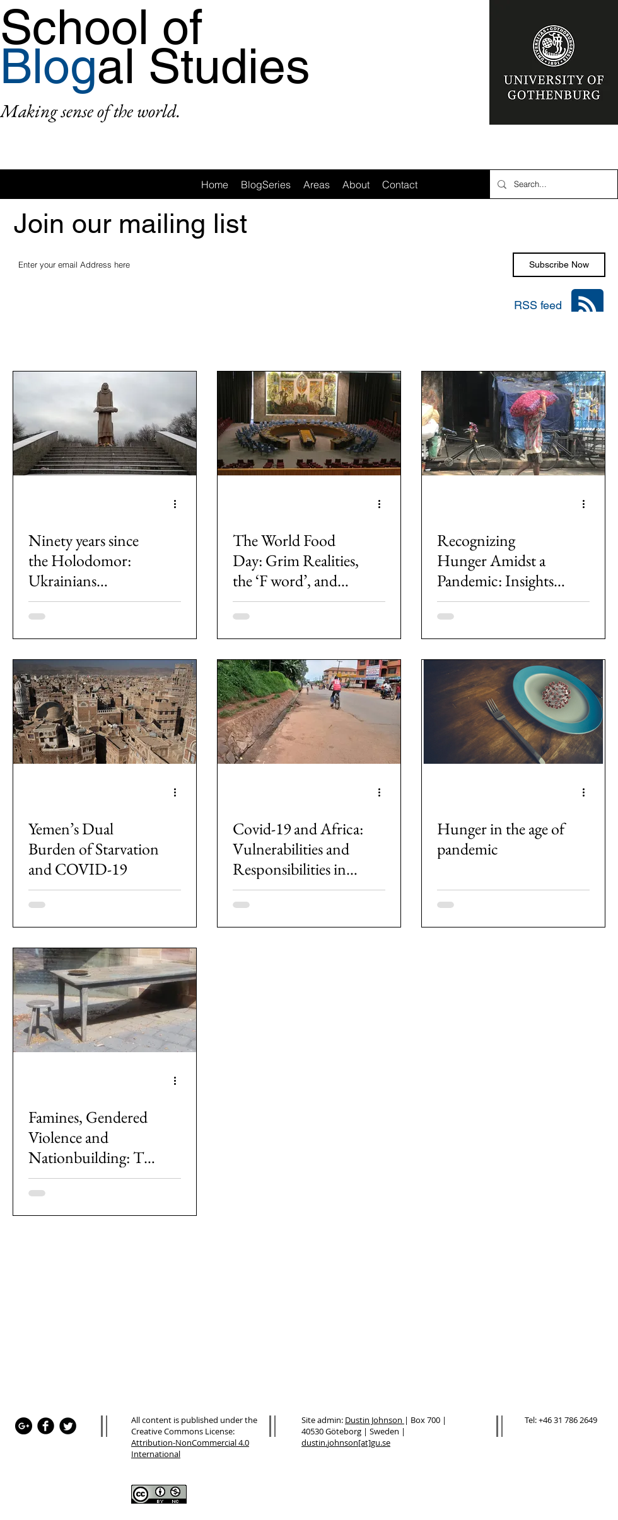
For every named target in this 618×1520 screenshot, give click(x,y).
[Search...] (552, 184)
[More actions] (179, 503)
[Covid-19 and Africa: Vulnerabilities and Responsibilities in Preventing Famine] (309, 712)
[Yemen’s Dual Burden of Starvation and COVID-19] (104, 712)
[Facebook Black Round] (45, 1425)
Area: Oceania (447, 337)
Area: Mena (524, 337)
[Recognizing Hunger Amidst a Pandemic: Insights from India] (513, 423)
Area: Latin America (247, 337)
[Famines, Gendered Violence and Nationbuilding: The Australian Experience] (104, 1000)
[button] (589, 338)
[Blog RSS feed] (587, 305)
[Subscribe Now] (559, 264)
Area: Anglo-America (353, 337)
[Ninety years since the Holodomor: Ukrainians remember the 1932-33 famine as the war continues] (104, 423)
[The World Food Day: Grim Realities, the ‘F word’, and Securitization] (309, 423)
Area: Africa (94, 337)
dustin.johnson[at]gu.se (345, 1442)
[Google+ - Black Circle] (23, 1425)
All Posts (29, 337)
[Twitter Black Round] (67, 1425)
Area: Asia (163, 337)
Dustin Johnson (374, 1420)
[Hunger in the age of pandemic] (513, 712)
